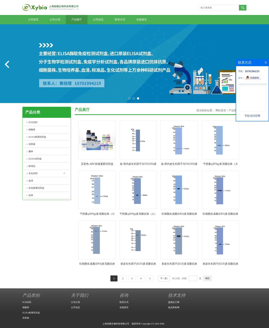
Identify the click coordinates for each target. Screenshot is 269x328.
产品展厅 (76, 19)
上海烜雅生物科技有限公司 (115, 323)
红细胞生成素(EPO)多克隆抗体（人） (97, 264)
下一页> (164, 278)
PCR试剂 (33, 122)
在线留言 (141, 19)
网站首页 (221, 110)
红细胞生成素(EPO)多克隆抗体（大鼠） (179, 214)
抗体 (31, 195)
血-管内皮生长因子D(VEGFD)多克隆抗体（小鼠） (138, 165)
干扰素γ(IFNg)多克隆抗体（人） (138, 213)
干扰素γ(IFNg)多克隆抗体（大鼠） (220, 165)
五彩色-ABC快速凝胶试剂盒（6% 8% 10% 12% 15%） (97, 165)
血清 (31, 180)
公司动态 (98, 19)
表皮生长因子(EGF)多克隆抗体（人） (220, 264)
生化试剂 (33, 173)
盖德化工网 (173, 302)
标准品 (32, 166)
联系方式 (120, 19)
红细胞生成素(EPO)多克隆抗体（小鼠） (220, 214)
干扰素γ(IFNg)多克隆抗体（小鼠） (97, 214)
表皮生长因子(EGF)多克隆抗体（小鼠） (179, 264)
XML (162, 323)
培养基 (32, 144)
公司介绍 (55, 19)
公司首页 (33, 19)
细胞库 (32, 129)
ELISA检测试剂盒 (37, 137)
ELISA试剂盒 (35, 158)
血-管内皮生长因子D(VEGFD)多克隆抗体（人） (179, 165)
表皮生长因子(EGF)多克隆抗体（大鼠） (138, 264)
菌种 (31, 151)
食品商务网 (173, 307)
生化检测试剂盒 (36, 188)
